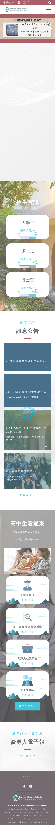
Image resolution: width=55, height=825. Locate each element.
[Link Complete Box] (27, 357)
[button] (27, 495)
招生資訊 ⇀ (28, 230)
